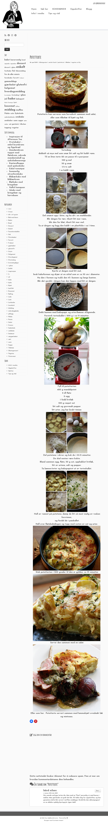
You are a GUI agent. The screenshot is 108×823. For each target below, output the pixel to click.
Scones (10, 325)
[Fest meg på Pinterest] (16, 35)
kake (10, 280)
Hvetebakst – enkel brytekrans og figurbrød (16, 144)
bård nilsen (50, 790)
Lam (9, 299)
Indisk (10, 268)
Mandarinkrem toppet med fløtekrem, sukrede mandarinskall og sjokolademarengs (17, 155)
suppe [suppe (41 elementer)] (20, 120)
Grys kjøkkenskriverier (51, 818)
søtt (9, 339)
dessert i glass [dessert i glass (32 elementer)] (10, 67)
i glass (10, 265)
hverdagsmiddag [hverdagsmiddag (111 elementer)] (14, 91)
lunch (55, 62)
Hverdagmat (12, 257)
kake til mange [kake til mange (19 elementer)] (8, 102)
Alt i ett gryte (13, 214)
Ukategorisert (13, 350)
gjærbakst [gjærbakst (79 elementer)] (10, 85)
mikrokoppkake (13, 311)
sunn (9, 342)
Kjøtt (10, 285)
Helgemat (11, 254)
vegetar (74, 62)
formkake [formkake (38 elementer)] (8, 78)
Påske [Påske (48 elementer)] (7, 113)
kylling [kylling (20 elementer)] (17, 106)
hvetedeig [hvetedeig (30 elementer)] (15, 95)
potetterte (61, 62)
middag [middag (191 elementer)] (9, 109)
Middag (11, 308)
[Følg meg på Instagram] (12, 35)
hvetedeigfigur (13, 263)
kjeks (10, 282)
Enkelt (10, 229)
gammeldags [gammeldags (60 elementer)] (10, 81)
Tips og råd (54, 13)
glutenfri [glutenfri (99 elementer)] (21, 85)
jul (9, 277)
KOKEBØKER (59, 9)
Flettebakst (12, 237)
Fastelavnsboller (14, 231)
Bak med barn (13, 217)
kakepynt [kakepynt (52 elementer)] (20, 99)
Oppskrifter (76, 9)
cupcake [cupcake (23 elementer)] (7, 63)
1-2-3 (9, 209)
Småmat (11, 333)
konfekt (11, 288)
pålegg (10, 314)
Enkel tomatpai (16, 169)
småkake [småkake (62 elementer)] (20, 117)
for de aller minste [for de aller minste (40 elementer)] (12, 74)
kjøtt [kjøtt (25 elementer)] (15, 102)
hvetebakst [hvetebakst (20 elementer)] (7, 95)
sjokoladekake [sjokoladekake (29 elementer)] (9, 117)
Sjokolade (11, 328)
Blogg (89, 9)
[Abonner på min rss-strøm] (6, 35)
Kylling (10, 294)
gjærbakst (11, 246)
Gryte (10, 251)
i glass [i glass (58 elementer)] (23, 95)
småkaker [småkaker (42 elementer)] (8, 120)
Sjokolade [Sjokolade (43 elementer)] (19, 113)
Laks (9, 297)
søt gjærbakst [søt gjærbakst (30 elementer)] (14, 124)
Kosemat (11, 291)
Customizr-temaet (58, 820)
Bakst (10, 220)
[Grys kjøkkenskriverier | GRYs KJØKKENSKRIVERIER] (12, 14)
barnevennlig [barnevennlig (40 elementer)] (16, 60)
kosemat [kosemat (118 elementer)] (9, 106)
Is (8, 274)
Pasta (10, 319)
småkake (11, 331)
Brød (10, 223)
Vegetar (11, 353)
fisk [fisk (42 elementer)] (13, 71)
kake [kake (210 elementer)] (11, 98)
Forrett (10, 240)
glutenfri (11, 248)
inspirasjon (12, 271)
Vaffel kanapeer (17, 187)
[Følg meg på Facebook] (9, 35)
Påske (10, 316)
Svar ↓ (98, 790)
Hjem (33, 9)
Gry (79, 62)
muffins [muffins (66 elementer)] (19, 110)
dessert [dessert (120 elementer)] (21, 63)
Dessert (11, 226)
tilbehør (67, 62)
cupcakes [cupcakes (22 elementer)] (13, 63)
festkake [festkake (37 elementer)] (7, 71)
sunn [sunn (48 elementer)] (16, 120)
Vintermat (12, 356)
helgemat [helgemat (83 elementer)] (9, 88)
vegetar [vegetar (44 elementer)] (15, 128)
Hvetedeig (12, 260)
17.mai (10, 211)
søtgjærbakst (13, 336)
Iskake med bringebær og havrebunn (14, 193)
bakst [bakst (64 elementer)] (7, 60)
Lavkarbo (11, 302)
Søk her (44, 9)
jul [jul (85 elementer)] (5, 99)
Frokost (11, 243)
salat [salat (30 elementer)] (12, 113)
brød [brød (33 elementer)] (23, 60)
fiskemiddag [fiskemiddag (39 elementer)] (21, 71)
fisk (9, 234)
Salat (10, 322)
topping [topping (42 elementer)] (7, 128)
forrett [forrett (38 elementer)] (16, 78)
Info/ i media (37, 13)
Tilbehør (11, 348)
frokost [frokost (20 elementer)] (22, 78)
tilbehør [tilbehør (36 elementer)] (23, 124)
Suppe (10, 345)
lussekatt (11, 305)
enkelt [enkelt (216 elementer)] (20, 67)
